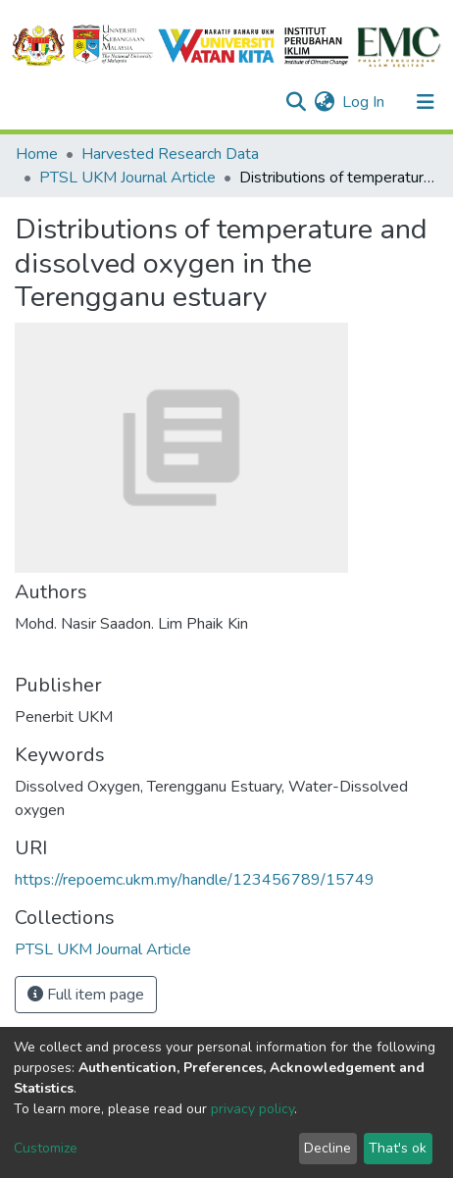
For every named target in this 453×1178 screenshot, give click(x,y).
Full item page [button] (85, 994)
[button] (324, 102)
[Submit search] (295, 102)
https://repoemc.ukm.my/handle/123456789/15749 (195, 880)
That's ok (398, 1148)
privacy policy (252, 1109)
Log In (364, 102)
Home (37, 154)
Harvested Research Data (170, 154)
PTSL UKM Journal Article (127, 177)
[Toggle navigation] (425, 102)
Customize (45, 1148)
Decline (327, 1148)
